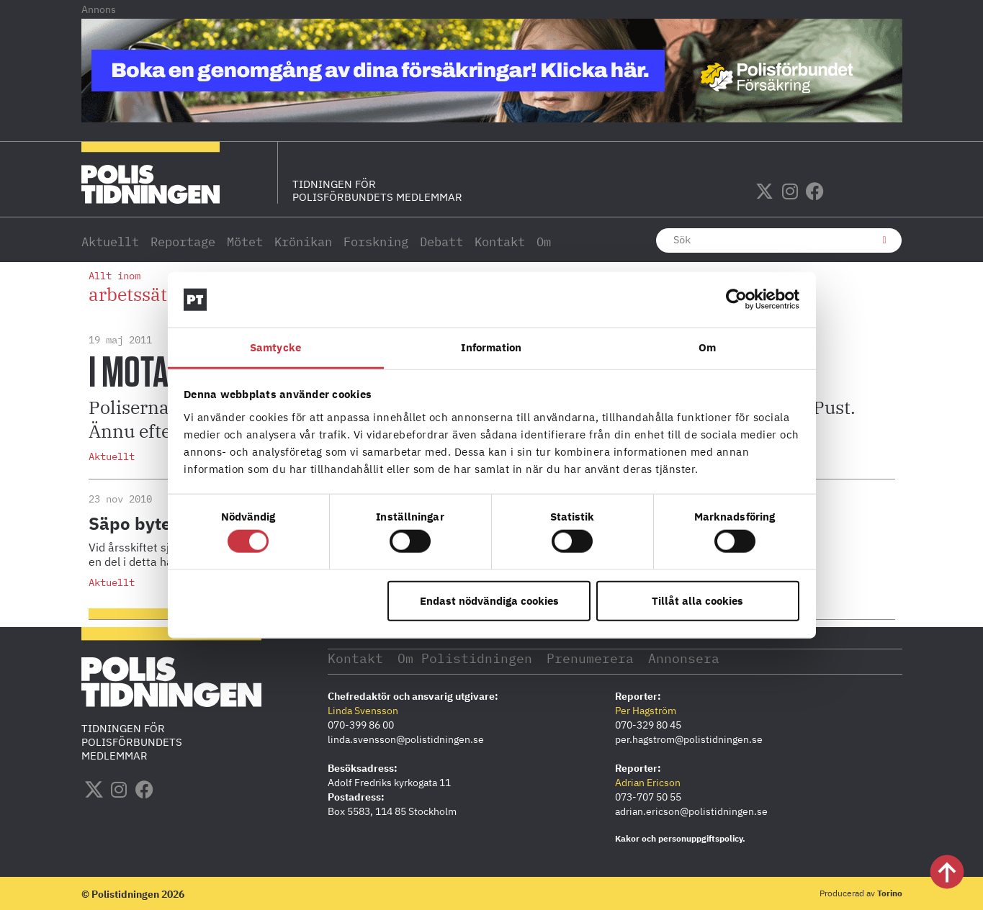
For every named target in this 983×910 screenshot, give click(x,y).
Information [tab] (491, 347)
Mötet (245, 242)
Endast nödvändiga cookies (489, 600)
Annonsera (686, 657)
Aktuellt (110, 242)
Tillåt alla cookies (697, 600)
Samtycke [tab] (275, 347)
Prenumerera (591, 657)
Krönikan (303, 242)
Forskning (376, 242)
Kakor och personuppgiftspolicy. (680, 837)
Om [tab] (707, 347)
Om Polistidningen (465, 657)
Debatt (441, 242)
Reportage (183, 242)
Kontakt (500, 242)
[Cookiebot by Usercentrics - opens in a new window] (736, 299)
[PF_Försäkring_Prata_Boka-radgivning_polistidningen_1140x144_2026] (491, 118)
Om (544, 242)
